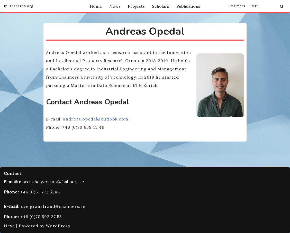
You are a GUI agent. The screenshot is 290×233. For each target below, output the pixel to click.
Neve (9, 225)
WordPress (58, 225)
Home (96, 6)
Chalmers (237, 6)
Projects (136, 6)
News (115, 6)
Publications (188, 6)
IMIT (254, 6)
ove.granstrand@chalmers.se (53, 206)
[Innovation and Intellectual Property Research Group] (18, 6)
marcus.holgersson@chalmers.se (51, 181)
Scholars (160, 6)
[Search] (282, 6)
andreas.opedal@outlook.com (95, 119)
